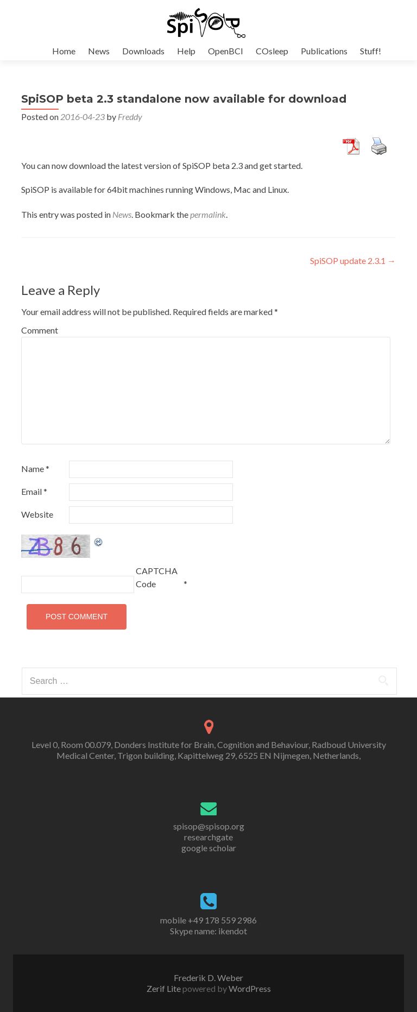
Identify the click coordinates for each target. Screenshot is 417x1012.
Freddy (130, 116)
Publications (324, 51)
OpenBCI (225, 51)
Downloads (143, 51)
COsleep (272, 51)
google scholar (208, 848)
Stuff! (370, 51)
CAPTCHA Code (157, 577)
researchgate (208, 837)
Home (63, 51)
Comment (39, 330)
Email (34, 491)
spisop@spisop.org (208, 826)
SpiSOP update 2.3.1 (353, 260)
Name (35, 468)
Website (37, 514)
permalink (208, 214)
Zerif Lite (164, 988)
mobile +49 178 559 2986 (208, 920)
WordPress (249, 988)
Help (186, 51)
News (99, 51)
